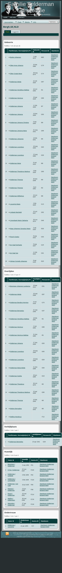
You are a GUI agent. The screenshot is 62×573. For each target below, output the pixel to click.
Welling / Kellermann (11, 499)
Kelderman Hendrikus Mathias (19, 90)
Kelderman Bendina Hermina (19, 302)
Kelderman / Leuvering (11, 526)
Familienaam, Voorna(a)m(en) (20, 51)
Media (27, 22)
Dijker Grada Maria (16, 73)
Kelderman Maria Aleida (17, 368)
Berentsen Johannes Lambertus (20, 286)
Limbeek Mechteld (16, 212)
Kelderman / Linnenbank (11, 479)
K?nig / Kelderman (13, 470)
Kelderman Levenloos (17, 147)
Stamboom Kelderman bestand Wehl (54, 57)
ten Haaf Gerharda (16, 245)
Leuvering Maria (15, 204)
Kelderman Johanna (16, 106)
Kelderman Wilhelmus (17, 196)
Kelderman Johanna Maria (18, 131)
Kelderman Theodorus (17, 384)
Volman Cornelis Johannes (18, 261)
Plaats (7, 32)
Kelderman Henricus (16, 98)
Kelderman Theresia (16, 179)
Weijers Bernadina (16, 408)
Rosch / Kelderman (11, 494)
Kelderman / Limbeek (11, 475)
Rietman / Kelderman (11, 489)
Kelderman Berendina (16, 442)
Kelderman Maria (15, 163)
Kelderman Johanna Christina (19, 122)
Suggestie (15, 32)
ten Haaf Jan (14, 253)
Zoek (19, 22)
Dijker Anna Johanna (16, 65)
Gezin (11, 460)
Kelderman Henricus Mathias (19, 335)
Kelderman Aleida (15, 82)
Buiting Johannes (15, 57)
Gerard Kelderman (39, 536)
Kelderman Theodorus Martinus (20, 171)
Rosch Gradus (14, 237)
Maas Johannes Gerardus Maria (20, 228)
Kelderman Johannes (16, 139)
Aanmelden (8, 22)
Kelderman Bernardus (17, 311)
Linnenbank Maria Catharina (19, 220)
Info (34, 22)
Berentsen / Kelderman (11, 465)
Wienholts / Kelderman (11, 504)
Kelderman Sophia (16, 376)
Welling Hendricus (15, 417)
